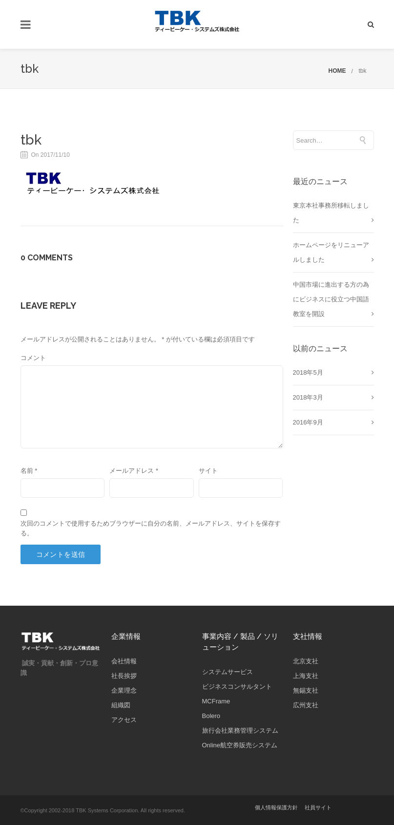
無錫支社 (305, 690)
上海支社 (305, 675)
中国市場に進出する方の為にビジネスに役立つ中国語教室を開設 (331, 299)
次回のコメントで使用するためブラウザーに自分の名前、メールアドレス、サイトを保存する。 (151, 528)
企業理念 (124, 690)
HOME (337, 70)
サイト (208, 470)
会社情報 (124, 661)
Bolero (211, 715)
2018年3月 (308, 397)
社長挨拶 (124, 675)
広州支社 (305, 705)
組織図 (120, 705)
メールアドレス (133, 470)
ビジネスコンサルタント (237, 686)
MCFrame (216, 701)
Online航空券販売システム (240, 745)
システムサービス (227, 672)
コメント (33, 357)
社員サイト (318, 807)
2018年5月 (308, 372)
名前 (29, 470)
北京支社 (305, 661)
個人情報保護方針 (276, 807)
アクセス (124, 719)
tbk (362, 70)
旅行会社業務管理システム (240, 730)
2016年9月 (308, 422)
